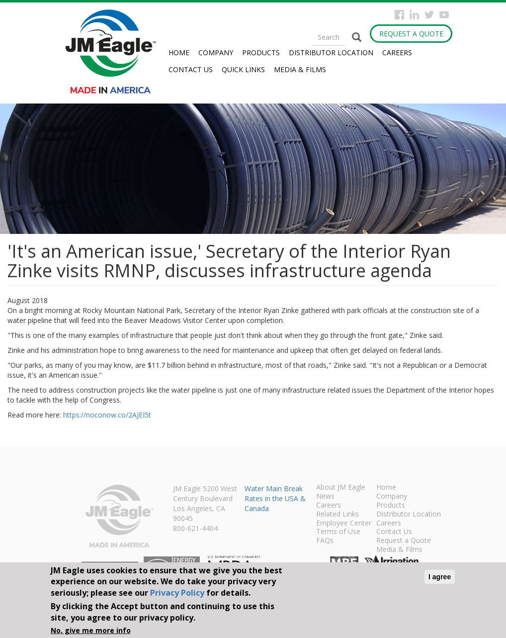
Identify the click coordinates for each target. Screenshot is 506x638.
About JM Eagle (340, 488)
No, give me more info (91, 630)
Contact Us (191, 69)
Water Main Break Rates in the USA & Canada (275, 498)
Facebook (399, 14)
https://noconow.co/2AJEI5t (107, 415)
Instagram (414, 14)
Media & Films (300, 69)
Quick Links (243, 69)
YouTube (444, 14)
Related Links (337, 515)
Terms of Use (338, 532)
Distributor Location (331, 52)
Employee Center (343, 524)
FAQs (325, 541)
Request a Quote (411, 33)
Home (179, 52)
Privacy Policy (177, 592)
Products (261, 52)
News (325, 497)
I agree (439, 577)
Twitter (429, 14)
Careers (397, 52)
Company (215, 52)
